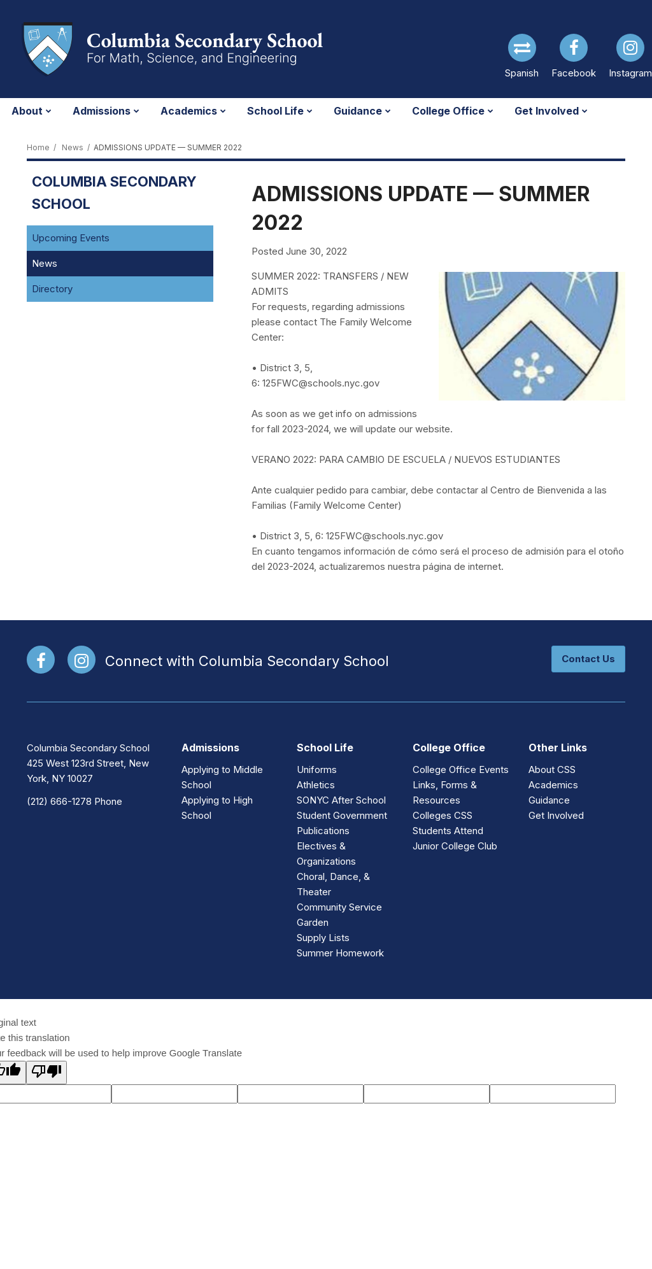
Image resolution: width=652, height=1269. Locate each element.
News (72, 147)
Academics (553, 785)
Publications (323, 831)
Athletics (316, 785)
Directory (52, 289)
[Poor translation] (46, 1072)
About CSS (552, 769)
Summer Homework (340, 953)
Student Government (342, 815)
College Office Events (461, 769)
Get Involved (556, 815)
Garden (313, 922)
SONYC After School (341, 800)
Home (38, 147)
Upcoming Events (71, 238)
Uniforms (317, 769)
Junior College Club (455, 846)
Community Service (339, 907)
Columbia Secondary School (114, 192)
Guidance (549, 800)
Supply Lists (323, 938)
